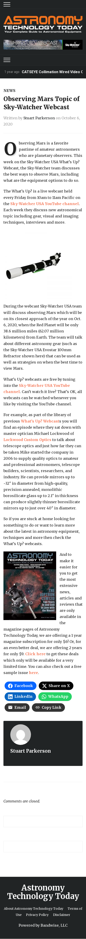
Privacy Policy (37, 915)
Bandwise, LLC (54, 925)
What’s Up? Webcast (40, 421)
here (33, 672)
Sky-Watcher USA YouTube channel (44, 203)
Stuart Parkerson (39, 118)
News (9, 90)
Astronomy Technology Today (43, 892)
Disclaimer (61, 915)
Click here (35, 654)
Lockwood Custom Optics (27, 439)
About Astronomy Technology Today (33, 909)
